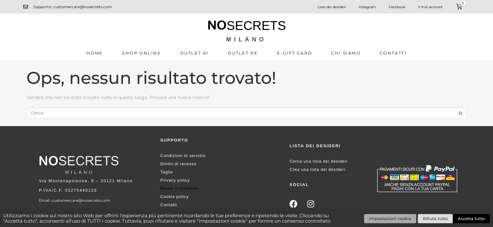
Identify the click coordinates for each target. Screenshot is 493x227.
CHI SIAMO (346, 52)
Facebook (397, 7)
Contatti (393, 52)
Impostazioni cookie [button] (390, 218)
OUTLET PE (243, 52)
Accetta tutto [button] (471, 218)
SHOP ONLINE (141, 52)
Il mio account (430, 7)
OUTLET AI (194, 52)
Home (94, 52)
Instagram (367, 7)
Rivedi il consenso (179, 188)
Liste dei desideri (332, 7)
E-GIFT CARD (295, 52)
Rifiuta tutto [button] (435, 218)
